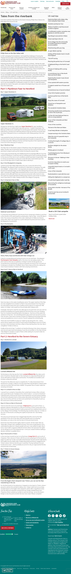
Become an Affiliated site (32, 517)
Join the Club (6, 512)
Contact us (28, 527)
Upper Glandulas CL (27, 126)
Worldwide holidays (46, 8)
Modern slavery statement (45, 568)
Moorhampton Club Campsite (9, 260)
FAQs (63, 1)
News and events (50, 1)
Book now (51, 218)
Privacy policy (32, 568)
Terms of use (19, 568)
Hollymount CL (27, 406)
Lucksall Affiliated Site (29, 374)
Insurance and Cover (12, 8)
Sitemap (37, 568)
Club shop (42, 1)
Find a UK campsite (21, 8)
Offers (53, 7)
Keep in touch (54, 512)
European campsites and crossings (33, 8)
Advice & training (60, 8)
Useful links (29, 512)
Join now (65, 4)
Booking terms (26, 568)
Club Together (67, 8)
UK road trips (53, 16)
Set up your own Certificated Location (35, 520)
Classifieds (57, 1)
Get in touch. (58, 536)
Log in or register (34, 1)
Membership (3, 7)
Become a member (7, 528)
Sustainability (53, 568)
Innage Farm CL (32, 436)
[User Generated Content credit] (68, 207)
